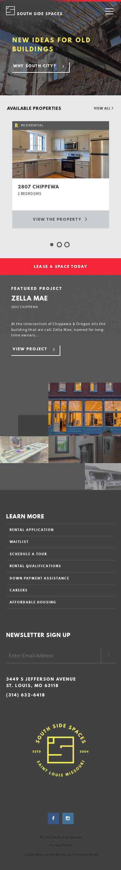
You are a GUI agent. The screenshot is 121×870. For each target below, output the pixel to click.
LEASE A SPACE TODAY (60, 266)
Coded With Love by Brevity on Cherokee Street (60, 854)
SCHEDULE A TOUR (28, 554)
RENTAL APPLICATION (32, 529)
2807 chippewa (38, 187)
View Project (30, 349)
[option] (60, 174)
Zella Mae (29, 298)
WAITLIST (19, 541)
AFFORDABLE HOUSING (33, 602)
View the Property (60, 219)
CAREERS (19, 590)
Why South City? (34, 66)
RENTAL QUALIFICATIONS (35, 566)
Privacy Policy (60, 845)
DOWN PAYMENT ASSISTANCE (39, 578)
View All (104, 108)
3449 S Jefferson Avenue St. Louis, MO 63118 (41, 682)
